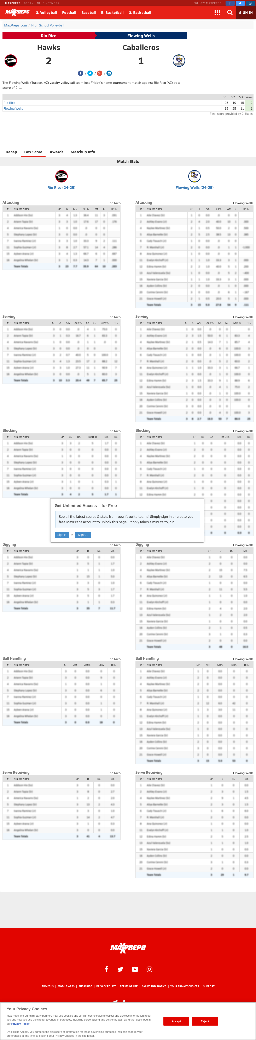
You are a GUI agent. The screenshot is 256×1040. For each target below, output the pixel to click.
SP (59, 208)
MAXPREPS (13, 3)
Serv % (105, 322)
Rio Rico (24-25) (61, 187)
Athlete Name (22, 208)
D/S (112, 550)
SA (87, 322)
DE (99, 550)
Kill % (86, 208)
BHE (113, 664)
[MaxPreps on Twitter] (240, 3)
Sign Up (83, 534)
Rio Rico (49, 35)
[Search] (230, 12)
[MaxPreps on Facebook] (230, 3)
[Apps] (217, 12)
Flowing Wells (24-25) (195, 187)
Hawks (48, 47)
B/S (106, 436)
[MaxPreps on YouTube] (135, 969)
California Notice (154, 986)
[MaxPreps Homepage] (128, 948)
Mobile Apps (66, 986)
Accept (176, 1021)
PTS (116, 322)
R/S (112, 778)
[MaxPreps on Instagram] (250, 3)
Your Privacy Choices (184, 986)
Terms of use (129, 986)
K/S (75, 208)
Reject (205, 1021)
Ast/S (87, 664)
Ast (75, 664)
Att (96, 208)
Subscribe (85, 986)
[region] (128, 1021)
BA (79, 436)
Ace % (78, 322)
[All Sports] (158, 12)
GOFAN (29, 3)
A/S (68, 322)
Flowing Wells (141, 35)
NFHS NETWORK (48, 3)
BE (116, 436)
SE (94, 322)
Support (209, 986)
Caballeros (141, 47)
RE (99, 778)
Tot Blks (92, 436)
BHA (101, 664)
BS (70, 436)
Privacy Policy (106, 986)
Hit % (114, 208)
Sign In (61, 534)
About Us (48, 986)
